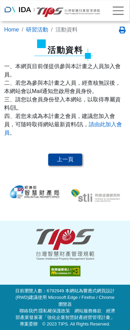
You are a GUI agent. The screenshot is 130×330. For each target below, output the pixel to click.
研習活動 (37, 30)
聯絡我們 (28, 310)
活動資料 (66, 30)
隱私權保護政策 (54, 310)
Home (11, 30)
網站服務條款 (88, 310)
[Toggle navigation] (118, 10)
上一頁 (65, 159)
